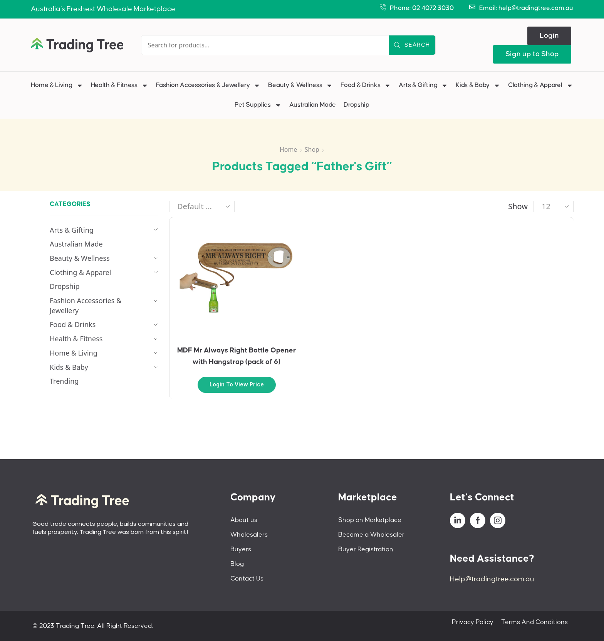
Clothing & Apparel (540, 85)
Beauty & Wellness (300, 85)
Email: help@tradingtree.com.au (526, 8)
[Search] (412, 45)
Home (288, 149)
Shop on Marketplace (369, 520)
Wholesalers (249, 534)
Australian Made (312, 104)
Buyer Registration (365, 549)
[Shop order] (202, 206)
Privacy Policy (472, 622)
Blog (237, 563)
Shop (312, 149)
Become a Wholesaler (371, 534)
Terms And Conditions (534, 622)
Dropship (356, 104)
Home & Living (57, 85)
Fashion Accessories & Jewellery (208, 85)
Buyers (240, 549)
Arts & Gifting (423, 85)
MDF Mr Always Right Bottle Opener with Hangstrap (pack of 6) (236, 356)
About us (243, 520)
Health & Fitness (119, 85)
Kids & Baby (478, 85)
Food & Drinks (366, 85)
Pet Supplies (258, 105)
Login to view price (237, 384)
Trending (64, 381)
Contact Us (246, 578)
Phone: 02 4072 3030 (422, 8)
